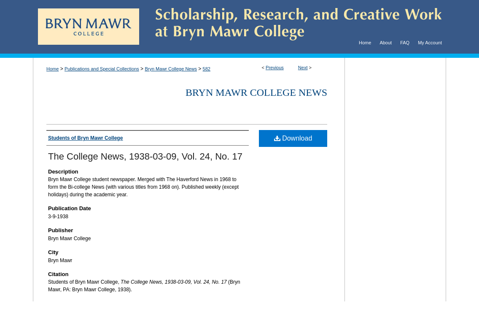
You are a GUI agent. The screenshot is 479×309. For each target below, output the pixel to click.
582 (206, 68)
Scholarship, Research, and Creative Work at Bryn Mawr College (292, 27)
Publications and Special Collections (102, 68)
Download (293, 138)
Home (52, 68)
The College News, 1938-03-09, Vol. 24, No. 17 (145, 156)
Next (303, 67)
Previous (275, 67)
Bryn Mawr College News (170, 68)
